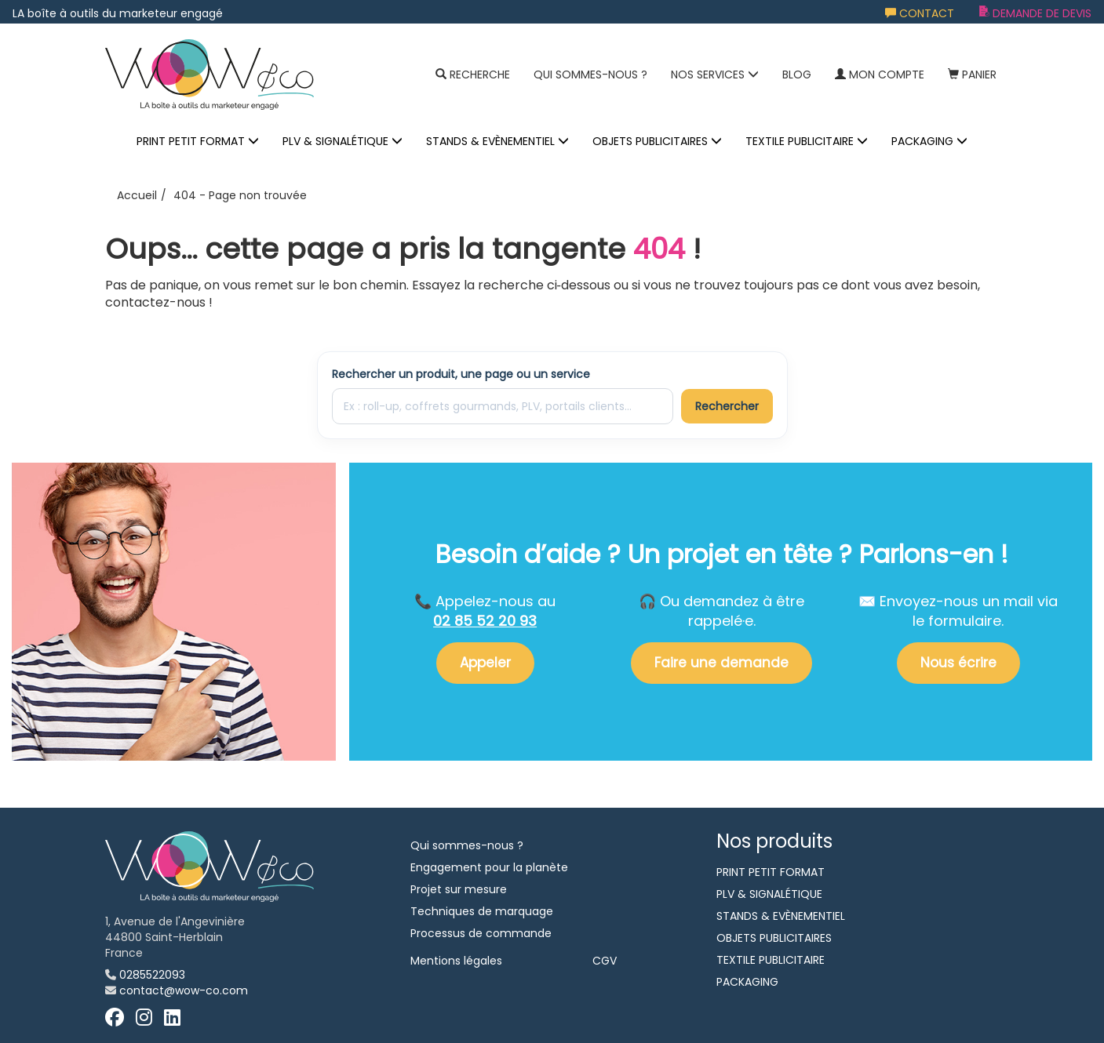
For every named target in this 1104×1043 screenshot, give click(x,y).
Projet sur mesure (458, 889)
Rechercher (727, 406)
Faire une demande (721, 662)
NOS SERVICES (715, 74)
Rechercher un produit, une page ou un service (461, 374)
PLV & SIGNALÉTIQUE (342, 141)
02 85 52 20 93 (485, 621)
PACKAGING (929, 141)
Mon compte (879, 74)
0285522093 (152, 975)
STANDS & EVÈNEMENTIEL (497, 141)
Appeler (485, 662)
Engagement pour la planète (489, 867)
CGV (604, 960)
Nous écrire (958, 662)
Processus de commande (481, 933)
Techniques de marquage (481, 911)
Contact (919, 13)
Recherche (472, 74)
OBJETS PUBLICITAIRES (657, 141)
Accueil (137, 195)
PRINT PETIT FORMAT (198, 141)
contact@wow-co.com (183, 990)
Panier (972, 74)
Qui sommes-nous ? (590, 74)
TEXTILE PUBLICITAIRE (806, 141)
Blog (796, 74)
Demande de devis (1035, 13)
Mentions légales (456, 960)
